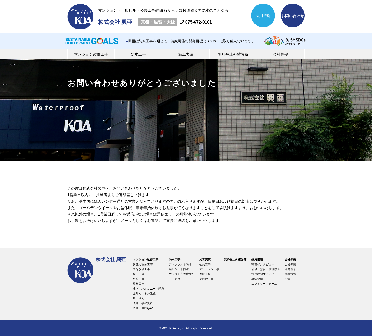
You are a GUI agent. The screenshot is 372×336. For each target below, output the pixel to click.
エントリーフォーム (264, 283)
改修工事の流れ (143, 303)
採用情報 (263, 16)
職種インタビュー (262, 264)
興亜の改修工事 (143, 264)
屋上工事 (138, 274)
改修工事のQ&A (143, 308)
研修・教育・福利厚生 (265, 269)
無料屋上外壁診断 (233, 54)
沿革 (287, 279)
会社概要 (280, 54)
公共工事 (205, 264)
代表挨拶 (290, 274)
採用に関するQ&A (262, 274)
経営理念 (290, 269)
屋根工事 (138, 283)
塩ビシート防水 (179, 269)
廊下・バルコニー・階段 (148, 288)
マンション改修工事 (91, 54)
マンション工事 (209, 269)
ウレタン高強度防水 (182, 274)
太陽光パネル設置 (144, 293)
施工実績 (185, 54)
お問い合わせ (292, 16)
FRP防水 (174, 279)
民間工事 (205, 274)
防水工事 (138, 54)
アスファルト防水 (180, 264)
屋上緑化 (138, 298)
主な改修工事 (141, 269)
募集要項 (257, 279)
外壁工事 (138, 279)
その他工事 (206, 279)
